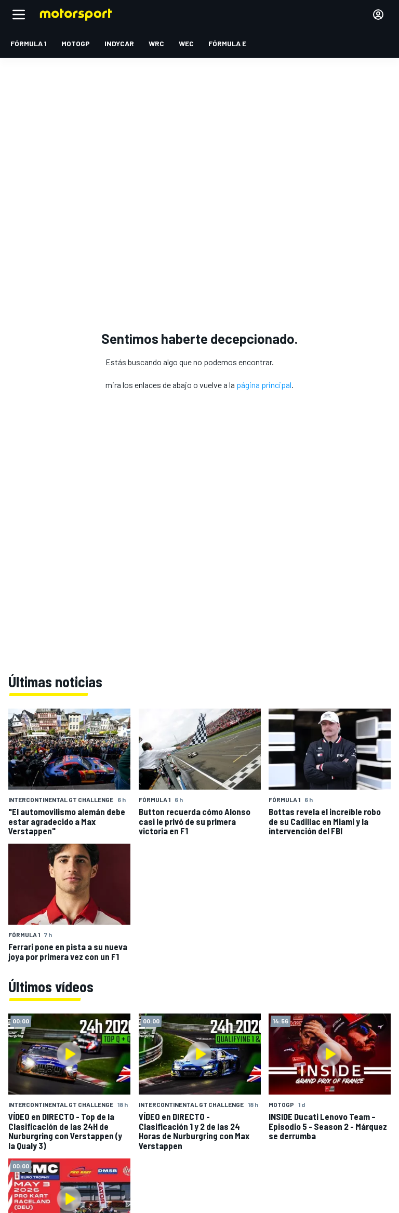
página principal (263, 385)
